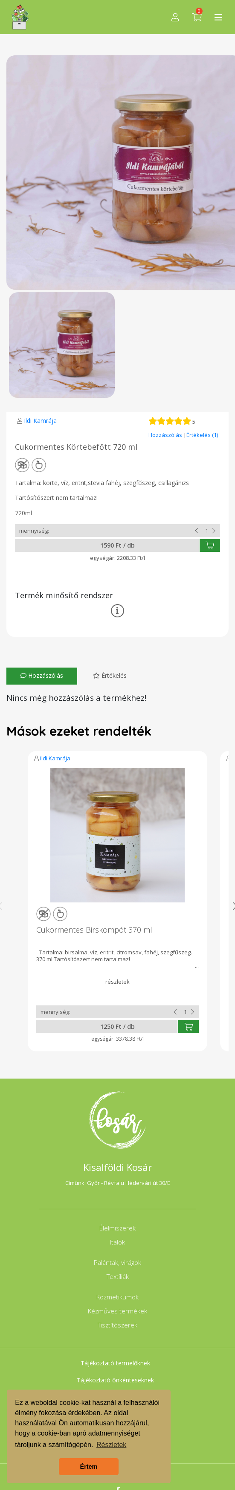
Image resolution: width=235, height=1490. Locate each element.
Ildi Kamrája (40, 421)
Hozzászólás (165, 435)
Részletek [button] (111, 1444)
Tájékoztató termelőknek (115, 1363)
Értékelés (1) (202, 435)
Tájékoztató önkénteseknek (115, 1380)
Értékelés (110, 675)
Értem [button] (89, 1466)
